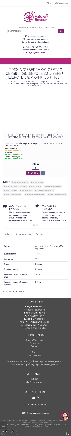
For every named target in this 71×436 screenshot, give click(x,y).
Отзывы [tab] (39, 234)
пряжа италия (27, 190)
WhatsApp (40, 319)
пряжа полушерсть (20, 182)
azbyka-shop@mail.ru (35, 328)
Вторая (41, 27)
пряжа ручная (38, 182)
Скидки (34, 346)
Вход (49, 3)
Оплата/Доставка (34, 340)
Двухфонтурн (32, 27)
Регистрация (62, 3)
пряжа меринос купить (58, 194)
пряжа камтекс (11, 190)
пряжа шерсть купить (13, 194)
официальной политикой (42, 423)
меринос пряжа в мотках (36, 194)
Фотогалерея (34, 355)
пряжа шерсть (36, 186)
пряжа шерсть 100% (53, 186)
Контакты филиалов (37, 36)
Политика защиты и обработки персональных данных (34, 361)
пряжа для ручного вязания (16, 186)
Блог (34, 352)
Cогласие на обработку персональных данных (34, 364)
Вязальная (49, 27)
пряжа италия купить (44, 190)
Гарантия (34, 343)
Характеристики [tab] (23, 234)
